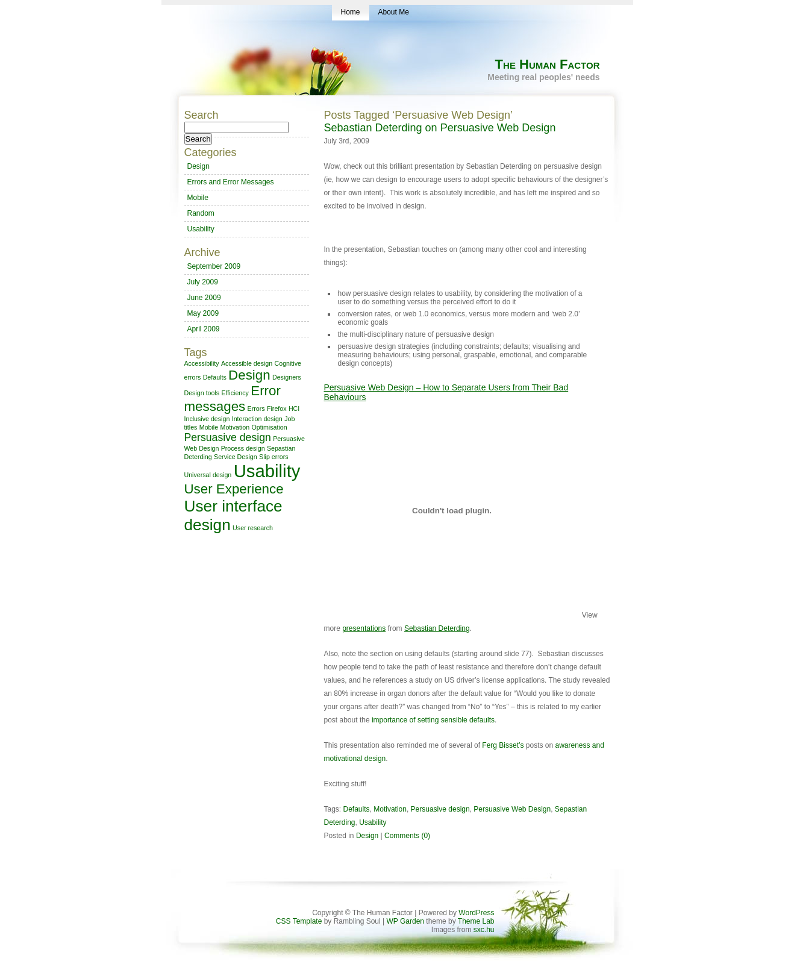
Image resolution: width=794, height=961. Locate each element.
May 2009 (203, 313)
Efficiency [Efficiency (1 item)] (234, 392)
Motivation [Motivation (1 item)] (235, 427)
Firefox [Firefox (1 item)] (277, 408)
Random (200, 213)
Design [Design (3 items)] (249, 375)
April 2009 (203, 329)
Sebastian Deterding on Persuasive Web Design (440, 128)
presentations (364, 628)
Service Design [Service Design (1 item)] (235, 456)
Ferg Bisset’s (503, 745)
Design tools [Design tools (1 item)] (202, 392)
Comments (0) (407, 835)
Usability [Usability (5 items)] (267, 471)
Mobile (197, 197)
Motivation (390, 809)
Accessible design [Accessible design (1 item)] (246, 363)
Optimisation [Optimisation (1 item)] (269, 427)
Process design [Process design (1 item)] (243, 448)
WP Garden (405, 921)
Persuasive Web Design (512, 809)
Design (367, 835)
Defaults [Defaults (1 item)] (215, 377)
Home (350, 12)
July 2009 (202, 282)
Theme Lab (476, 921)
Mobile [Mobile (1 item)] (208, 427)
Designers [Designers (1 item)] (286, 377)
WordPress (476, 913)
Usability (372, 822)
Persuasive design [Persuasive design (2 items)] (227, 437)
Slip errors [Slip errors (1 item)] (274, 456)
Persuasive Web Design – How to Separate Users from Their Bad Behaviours (446, 392)
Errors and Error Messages (230, 182)
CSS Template (299, 921)
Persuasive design (440, 809)
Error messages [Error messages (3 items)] (232, 398)
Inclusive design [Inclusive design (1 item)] (207, 418)
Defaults (356, 809)
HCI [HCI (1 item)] (294, 408)
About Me (393, 12)
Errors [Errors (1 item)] (256, 408)
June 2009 (204, 297)
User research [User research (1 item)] (253, 527)
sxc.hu (482, 929)
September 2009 (214, 266)
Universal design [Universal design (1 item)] (208, 474)
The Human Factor (547, 64)
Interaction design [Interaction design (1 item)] (257, 418)
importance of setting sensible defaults (433, 720)
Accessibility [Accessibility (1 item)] (201, 363)
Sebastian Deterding (437, 628)
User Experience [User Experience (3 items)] (234, 488)
